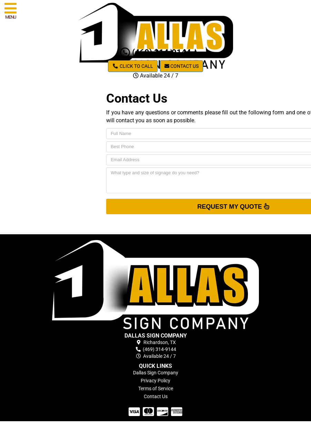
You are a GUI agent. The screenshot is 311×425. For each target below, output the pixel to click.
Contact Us (181, 66)
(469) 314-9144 (155, 52)
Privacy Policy (155, 380)
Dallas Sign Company (155, 372)
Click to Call (132, 66)
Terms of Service (155, 388)
